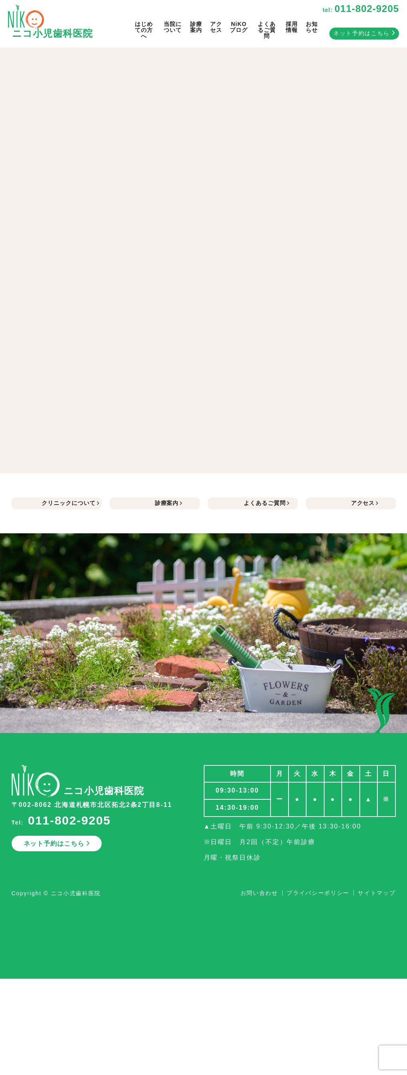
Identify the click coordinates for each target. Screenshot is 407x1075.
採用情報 (292, 27)
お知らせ (312, 27)
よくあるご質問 (267, 30)
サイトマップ (376, 893)
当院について (173, 27)
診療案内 (196, 27)
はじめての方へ (144, 30)
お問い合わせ (259, 893)
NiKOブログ (239, 27)
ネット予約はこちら (364, 33)
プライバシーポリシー (318, 893)
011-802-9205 (69, 820)
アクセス (216, 27)
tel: (361, 10)
